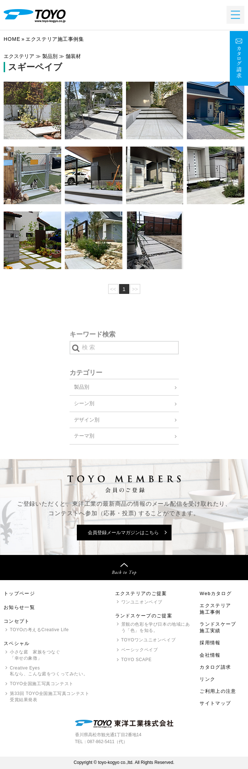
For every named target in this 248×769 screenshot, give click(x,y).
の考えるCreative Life (39, 629)
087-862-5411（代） (107, 741)
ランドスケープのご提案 (143, 615)
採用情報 (210, 642)
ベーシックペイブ (139, 649)
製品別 (81, 387)
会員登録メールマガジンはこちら (123, 532)
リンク (207, 679)
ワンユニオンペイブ (141, 602)
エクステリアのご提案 (141, 593)
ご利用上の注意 (218, 691)
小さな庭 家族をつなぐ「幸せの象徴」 (35, 655)
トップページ (19, 593)
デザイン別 (86, 420)
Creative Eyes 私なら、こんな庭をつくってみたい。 (49, 671)
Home (12, 39)
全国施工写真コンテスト (42, 683)
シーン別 (84, 403)
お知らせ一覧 (19, 607)
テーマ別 (84, 436)
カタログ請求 (215, 667)
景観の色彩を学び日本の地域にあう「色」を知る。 (155, 627)
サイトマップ (215, 703)
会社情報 (210, 655)
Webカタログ (216, 593)
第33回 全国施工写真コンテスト (49, 697)
